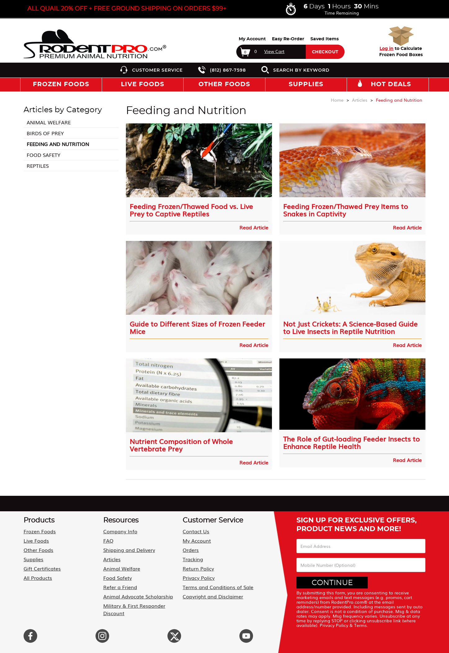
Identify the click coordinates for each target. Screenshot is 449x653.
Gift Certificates (42, 568)
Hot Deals (391, 84)
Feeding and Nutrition (58, 144)
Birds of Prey (45, 133)
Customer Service (157, 70)
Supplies (33, 559)
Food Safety (43, 154)
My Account (252, 39)
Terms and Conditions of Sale (218, 587)
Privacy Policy (199, 577)
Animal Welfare (49, 122)
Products (39, 520)
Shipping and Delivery (129, 549)
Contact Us (196, 531)
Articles (112, 559)
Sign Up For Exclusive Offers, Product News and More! (356, 524)
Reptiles (38, 165)
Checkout (325, 52)
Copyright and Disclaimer (213, 596)
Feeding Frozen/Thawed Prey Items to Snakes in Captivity (345, 209)
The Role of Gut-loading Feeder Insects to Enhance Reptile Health (351, 442)
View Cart (274, 51)
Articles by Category (63, 110)
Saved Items (324, 39)
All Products (38, 577)
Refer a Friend (120, 587)
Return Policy (198, 568)
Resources (121, 520)
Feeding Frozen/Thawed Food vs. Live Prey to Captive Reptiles (191, 209)
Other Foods (38, 549)
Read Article (253, 227)
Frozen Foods (40, 531)
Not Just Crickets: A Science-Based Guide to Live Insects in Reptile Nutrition (350, 327)
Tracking (193, 559)
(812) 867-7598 (228, 70)
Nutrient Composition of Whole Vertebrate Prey (181, 445)
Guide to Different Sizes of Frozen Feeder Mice (197, 327)
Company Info (120, 531)
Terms (360, 625)
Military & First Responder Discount (134, 609)
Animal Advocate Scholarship (138, 596)
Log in (386, 49)
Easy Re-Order (288, 39)
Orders (191, 549)
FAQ (108, 540)
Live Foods (36, 540)
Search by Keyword (301, 70)
